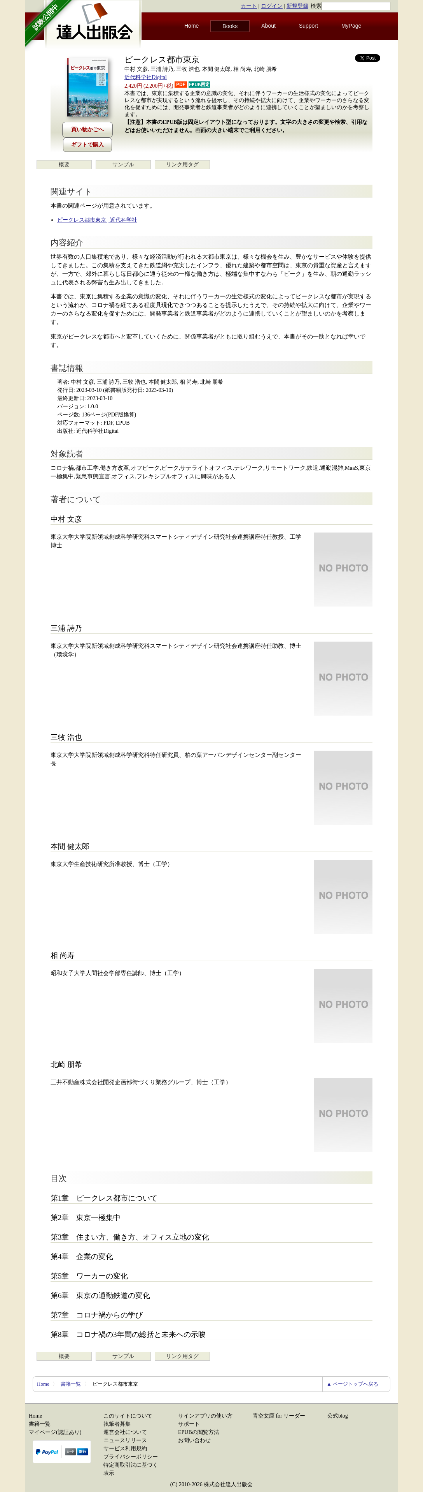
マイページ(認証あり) (55, 1432)
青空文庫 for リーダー (279, 1416)
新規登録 (297, 6)
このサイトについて (127, 1416)
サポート (189, 1424)
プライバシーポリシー (130, 1457)
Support (308, 26)
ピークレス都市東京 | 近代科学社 (97, 220)
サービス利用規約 (125, 1448)
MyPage (351, 26)
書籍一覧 (71, 1384)
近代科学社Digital (145, 77)
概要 (64, 165)
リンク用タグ (182, 165)
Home (191, 26)
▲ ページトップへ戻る (352, 1384)
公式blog (337, 1416)
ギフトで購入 (87, 145)
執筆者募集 (117, 1424)
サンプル (123, 165)
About (268, 26)
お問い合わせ (194, 1440)
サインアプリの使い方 (205, 1416)
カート (249, 6)
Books (230, 26)
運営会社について (125, 1432)
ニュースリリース (125, 1440)
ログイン (272, 6)
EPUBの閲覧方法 (198, 1432)
